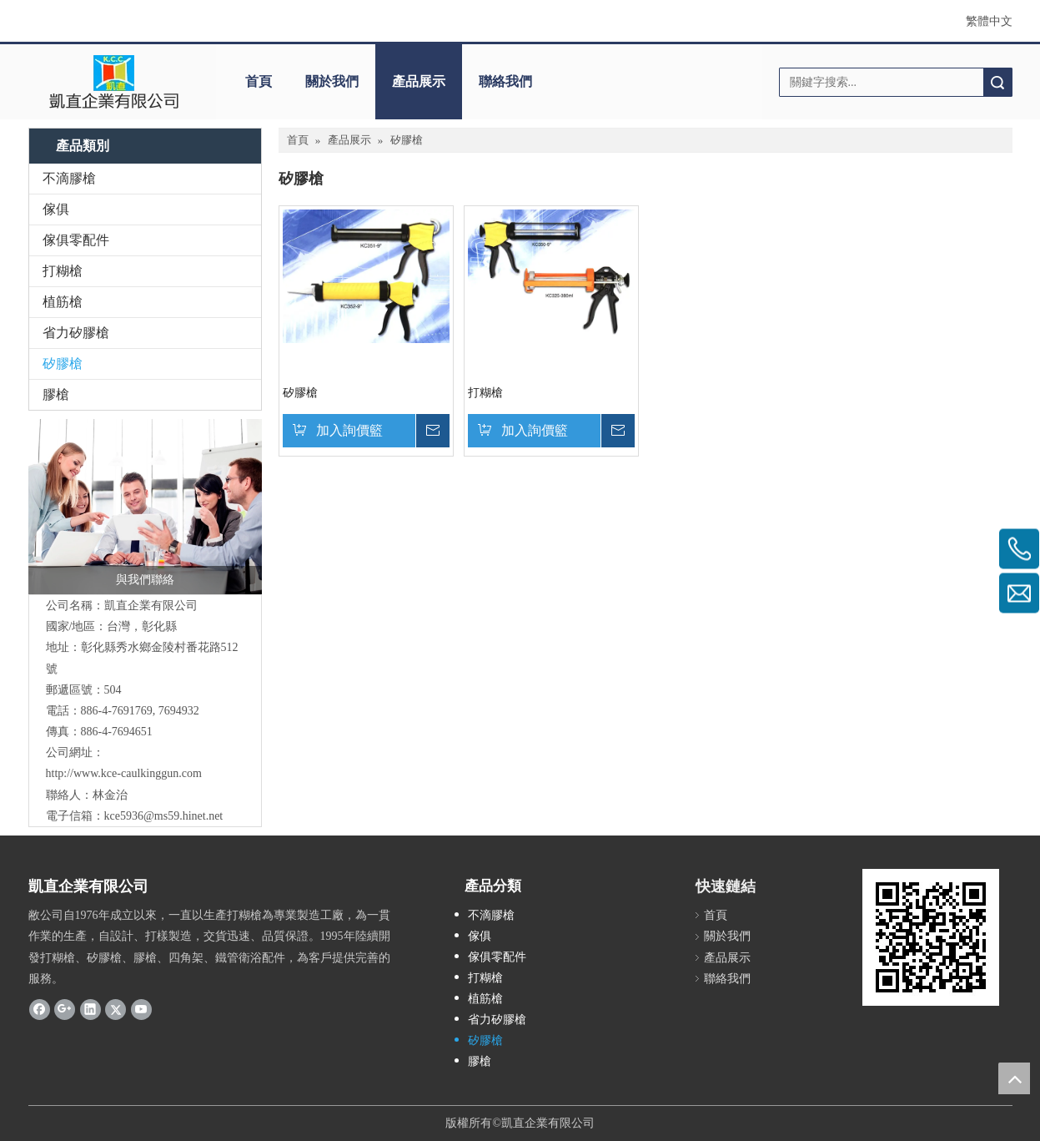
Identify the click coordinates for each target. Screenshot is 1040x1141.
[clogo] (113, 82)
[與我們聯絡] (145, 506)
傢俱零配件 (76, 240)
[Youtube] (141, 1009)
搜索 (997, 82)
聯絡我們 (505, 81)
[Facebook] (39, 1009)
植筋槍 (63, 302)
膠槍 (56, 394)
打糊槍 (63, 271)
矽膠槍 (63, 363)
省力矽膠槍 (76, 333)
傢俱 (56, 209)
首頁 (258, 81)
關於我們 (332, 81)
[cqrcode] (930, 937)
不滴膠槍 (69, 178)
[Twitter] (115, 1009)
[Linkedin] (90, 1009)
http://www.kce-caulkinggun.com (124, 773)
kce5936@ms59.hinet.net (164, 816)
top (1014, 1078)
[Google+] (64, 1009)
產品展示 (418, 81)
